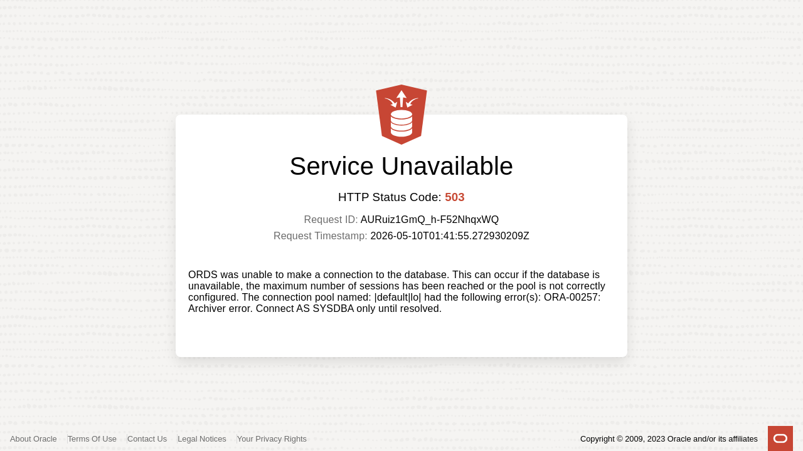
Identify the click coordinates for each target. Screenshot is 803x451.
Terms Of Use (92, 438)
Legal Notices (202, 438)
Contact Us (147, 438)
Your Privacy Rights (272, 438)
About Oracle (33, 438)
